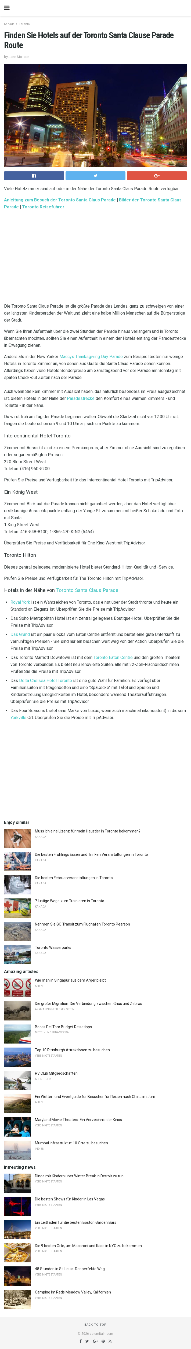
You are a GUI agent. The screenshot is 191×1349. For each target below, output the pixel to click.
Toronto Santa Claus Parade (87, 590)
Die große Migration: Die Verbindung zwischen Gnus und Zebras (88, 1003)
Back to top (95, 1324)
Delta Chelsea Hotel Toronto (45, 680)
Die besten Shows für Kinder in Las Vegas (70, 1199)
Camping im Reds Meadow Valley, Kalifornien (73, 1292)
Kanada (9, 24)
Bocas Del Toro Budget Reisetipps (63, 1027)
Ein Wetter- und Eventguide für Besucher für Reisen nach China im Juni (95, 1096)
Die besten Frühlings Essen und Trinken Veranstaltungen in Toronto (91, 854)
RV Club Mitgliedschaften (56, 1073)
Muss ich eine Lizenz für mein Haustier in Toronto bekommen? (87, 831)
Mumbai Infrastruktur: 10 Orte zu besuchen (71, 1143)
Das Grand (20, 634)
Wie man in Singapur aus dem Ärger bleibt (70, 980)
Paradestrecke (81, 398)
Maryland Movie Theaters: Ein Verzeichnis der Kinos (78, 1120)
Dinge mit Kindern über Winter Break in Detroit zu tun (79, 1176)
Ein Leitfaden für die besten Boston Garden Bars (75, 1222)
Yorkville (18, 717)
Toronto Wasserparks (53, 947)
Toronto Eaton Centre (113, 657)
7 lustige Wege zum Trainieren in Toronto (69, 901)
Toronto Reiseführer (43, 206)
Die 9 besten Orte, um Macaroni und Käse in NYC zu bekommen (88, 1246)
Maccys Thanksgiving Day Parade (91, 356)
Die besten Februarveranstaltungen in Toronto (74, 878)
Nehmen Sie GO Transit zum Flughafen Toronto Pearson (82, 924)
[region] (95, 258)
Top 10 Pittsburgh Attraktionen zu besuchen (72, 1050)
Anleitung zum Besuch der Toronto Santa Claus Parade (60, 199)
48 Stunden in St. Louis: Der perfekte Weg (70, 1269)
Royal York (20, 602)
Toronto (24, 24)
